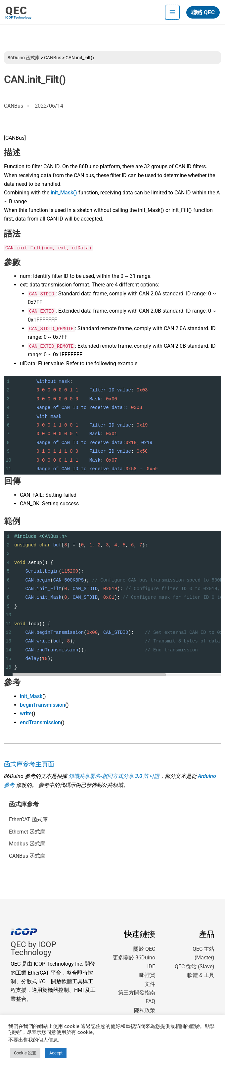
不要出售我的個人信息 (33, 1040)
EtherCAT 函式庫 (28, 819)
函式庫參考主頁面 (29, 764)
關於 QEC (144, 949)
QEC (16, 10)
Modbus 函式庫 (27, 843)
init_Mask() (64, 192)
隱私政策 (144, 1010)
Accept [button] (56, 1052)
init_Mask (31, 696)
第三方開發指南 (136, 993)
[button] (203, 12)
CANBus (52, 57)
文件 (150, 984)
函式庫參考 (24, 804)
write (26, 713)
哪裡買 (147, 975)
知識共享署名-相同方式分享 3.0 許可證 (113, 776)
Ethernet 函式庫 (27, 832)
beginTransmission (42, 705)
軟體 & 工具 (200, 975)
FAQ (150, 1001)
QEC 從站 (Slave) (194, 966)
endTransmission (40, 722)
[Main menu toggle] (172, 12)
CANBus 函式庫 (27, 856)
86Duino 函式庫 (24, 57)
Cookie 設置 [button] (25, 1052)
